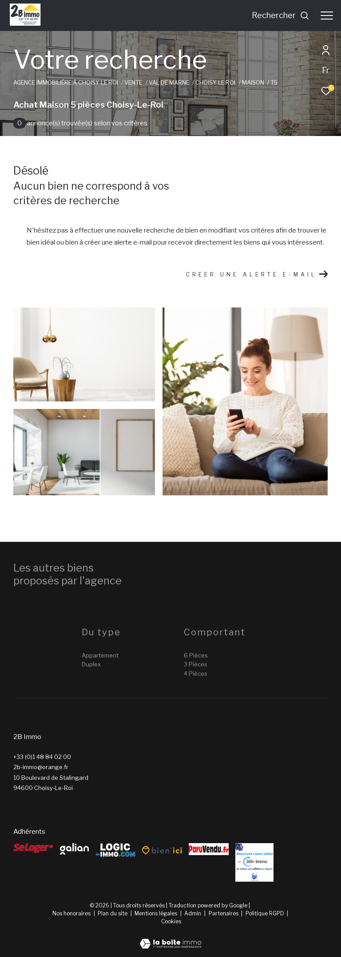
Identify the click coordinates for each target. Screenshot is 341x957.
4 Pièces (195, 673)
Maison (253, 82)
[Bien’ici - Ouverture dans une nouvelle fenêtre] (162, 850)
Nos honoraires (71, 913)
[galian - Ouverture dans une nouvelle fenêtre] (74, 849)
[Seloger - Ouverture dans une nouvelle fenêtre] (33, 848)
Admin (193, 913)
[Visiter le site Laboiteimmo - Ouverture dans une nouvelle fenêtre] (170, 938)
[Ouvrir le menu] (327, 15)
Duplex (91, 664)
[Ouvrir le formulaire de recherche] (280, 15)
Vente (133, 82)
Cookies (171, 921)
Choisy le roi (215, 82)
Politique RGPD (265, 913)
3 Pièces (195, 664)
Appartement (100, 655)
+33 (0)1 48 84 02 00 (42, 756)
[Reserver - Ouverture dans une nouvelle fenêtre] (254, 862)
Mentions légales (156, 913)
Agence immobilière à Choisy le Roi (65, 82)
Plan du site (113, 913)
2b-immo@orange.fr (40, 766)
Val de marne (169, 82)
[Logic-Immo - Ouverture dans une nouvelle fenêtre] (115, 850)
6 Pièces (196, 655)
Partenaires (224, 913)
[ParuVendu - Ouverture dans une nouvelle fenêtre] (209, 849)
